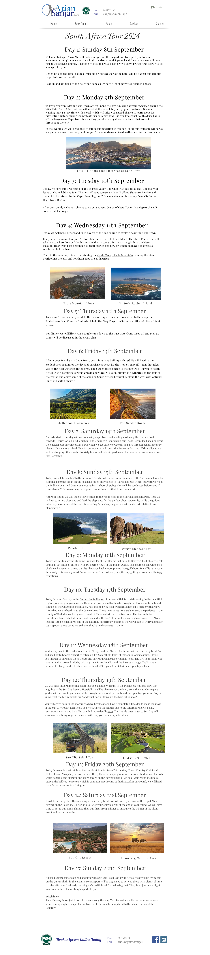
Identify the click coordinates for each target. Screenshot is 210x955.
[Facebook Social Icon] (155, 939)
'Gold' (121, 132)
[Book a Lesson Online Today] (78, 939)
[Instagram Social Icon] (163, 939)
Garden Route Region (92, 599)
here (110, 711)
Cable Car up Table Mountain (115, 255)
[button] (134, 23)
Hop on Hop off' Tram (134, 364)
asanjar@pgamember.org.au (115, 14)
